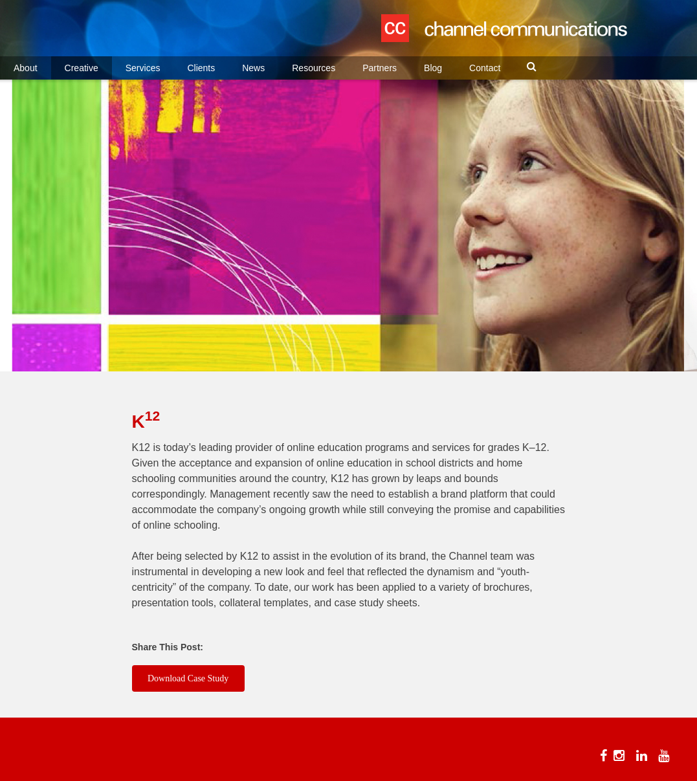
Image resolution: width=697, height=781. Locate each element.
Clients (201, 68)
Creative (81, 68)
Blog (433, 68)
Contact (484, 68)
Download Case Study (188, 678)
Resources (313, 68)
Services (143, 68)
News (253, 68)
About (26, 68)
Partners (379, 68)
